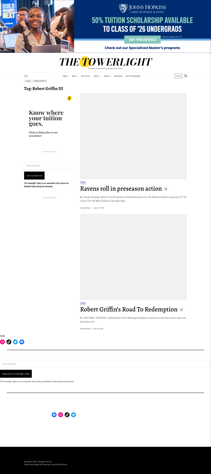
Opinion (107, 76)
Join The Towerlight (132, 76)
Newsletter (118, 76)
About (66, 76)
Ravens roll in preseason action (121, 188)
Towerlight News (85, 208)
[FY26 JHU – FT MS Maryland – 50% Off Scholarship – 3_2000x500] (105, 1)
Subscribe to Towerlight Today (16, 373)
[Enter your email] (49, 165)
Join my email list (34, 175)
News (75, 76)
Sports (97, 76)
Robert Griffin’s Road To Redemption (128, 309)
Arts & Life (86, 76)
